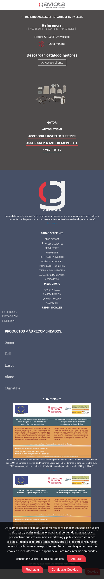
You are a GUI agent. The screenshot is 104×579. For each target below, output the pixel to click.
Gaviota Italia (52, 289)
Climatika (12, 388)
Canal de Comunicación (52, 275)
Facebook (9, 312)
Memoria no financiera (52, 266)
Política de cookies (52, 261)
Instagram (10, 316)
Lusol (9, 365)
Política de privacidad (52, 257)
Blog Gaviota (52, 239)
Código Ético (52, 279)
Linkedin (8, 321)
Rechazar (32, 569)
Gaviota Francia (52, 294)
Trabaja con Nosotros (52, 270)
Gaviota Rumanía (52, 298)
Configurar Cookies (65, 569)
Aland (9, 376)
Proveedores (52, 248)
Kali (8, 353)
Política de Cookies (51, 559)
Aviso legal (52, 252)
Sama (9, 342)
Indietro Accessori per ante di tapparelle (54, 17)
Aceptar (76, 558)
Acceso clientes (52, 243)
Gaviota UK (52, 303)
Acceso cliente (52, 62)
